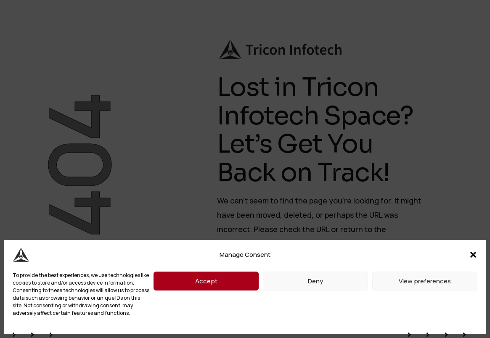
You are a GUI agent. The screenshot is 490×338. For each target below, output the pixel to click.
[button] (473, 255)
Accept (206, 281)
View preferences (425, 281)
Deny (315, 281)
